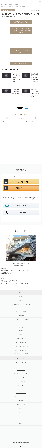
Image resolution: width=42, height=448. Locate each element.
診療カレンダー (15, 276)
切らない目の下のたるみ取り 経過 (21, 339)
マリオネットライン (21, 382)
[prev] (2, 118)
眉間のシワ (21, 405)
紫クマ (21, 428)
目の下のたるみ (21, 374)
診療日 (18, 211)
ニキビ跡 (21, 439)
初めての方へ (21, 308)
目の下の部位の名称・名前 (21, 343)
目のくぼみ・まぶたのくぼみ (21, 366)
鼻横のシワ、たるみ (21, 397)
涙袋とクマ (21, 431)
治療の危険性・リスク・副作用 (21, 346)
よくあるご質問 (21, 316)
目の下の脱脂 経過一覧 (21, 335)
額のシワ (21, 401)
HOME (21, 289)
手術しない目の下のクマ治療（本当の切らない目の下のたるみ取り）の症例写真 (21, 30)
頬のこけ (21, 359)
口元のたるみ (21, 408)
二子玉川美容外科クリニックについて (21, 297)
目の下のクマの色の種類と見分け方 (21, 435)
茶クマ (21, 424)
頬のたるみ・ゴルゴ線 (21, 386)
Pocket (26, 108)
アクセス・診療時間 (21, 304)
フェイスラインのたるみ (21, 389)
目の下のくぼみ (21, 370)
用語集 (21, 320)
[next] (4, 118)
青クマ (21, 416)
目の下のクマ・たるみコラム (21, 312)
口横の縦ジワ (21, 393)
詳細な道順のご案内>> (6, 266)
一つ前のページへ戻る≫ (21, 63)
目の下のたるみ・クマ (21, 355)
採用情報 (21, 327)
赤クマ (21, 412)
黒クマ (21, 420)
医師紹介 (21, 293)
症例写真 (21, 323)
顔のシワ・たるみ (21, 363)
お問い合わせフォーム (17, 191)
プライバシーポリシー (21, 331)
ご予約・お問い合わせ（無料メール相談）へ (21, 51)
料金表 (21, 300)
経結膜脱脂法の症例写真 (21, 22)
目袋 (21, 443)
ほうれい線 (21, 378)
